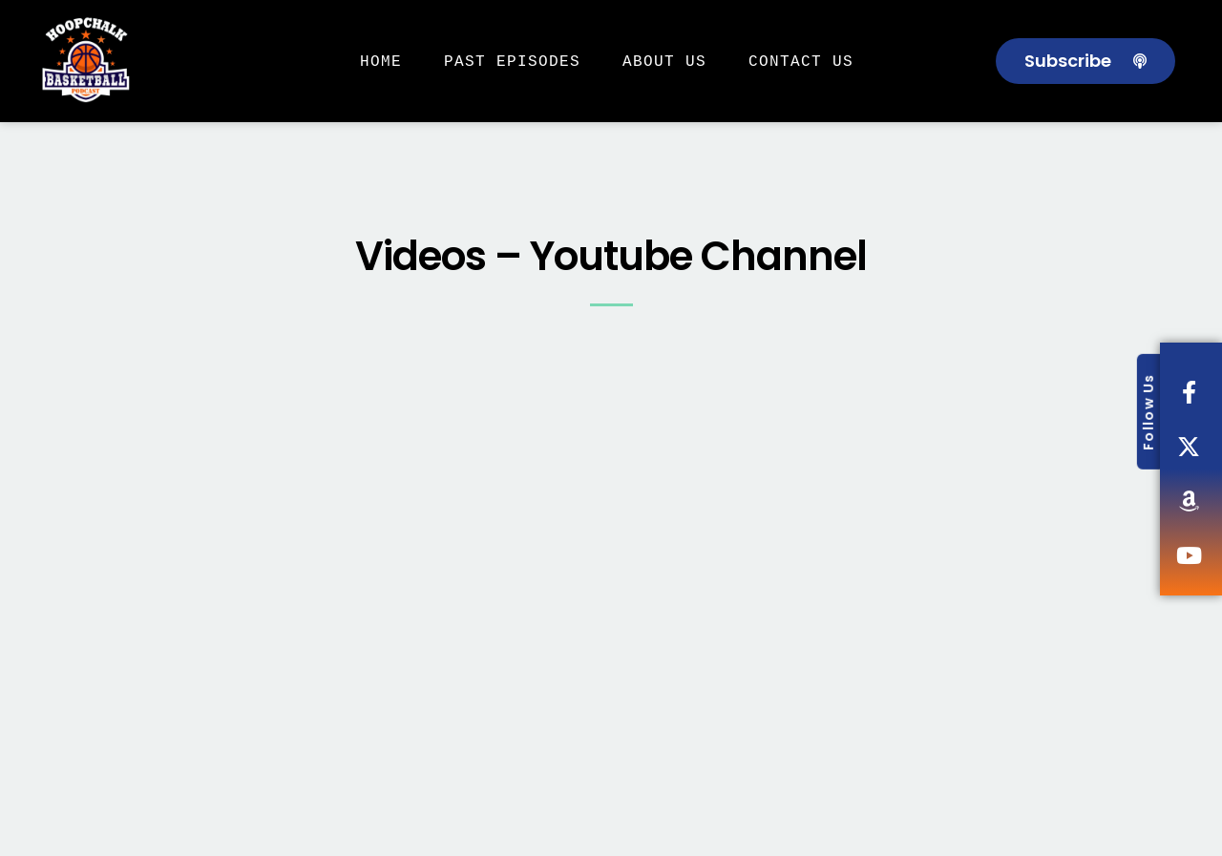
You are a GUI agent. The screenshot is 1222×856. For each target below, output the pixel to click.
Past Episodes (512, 61)
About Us (664, 61)
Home (381, 61)
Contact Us (800, 61)
